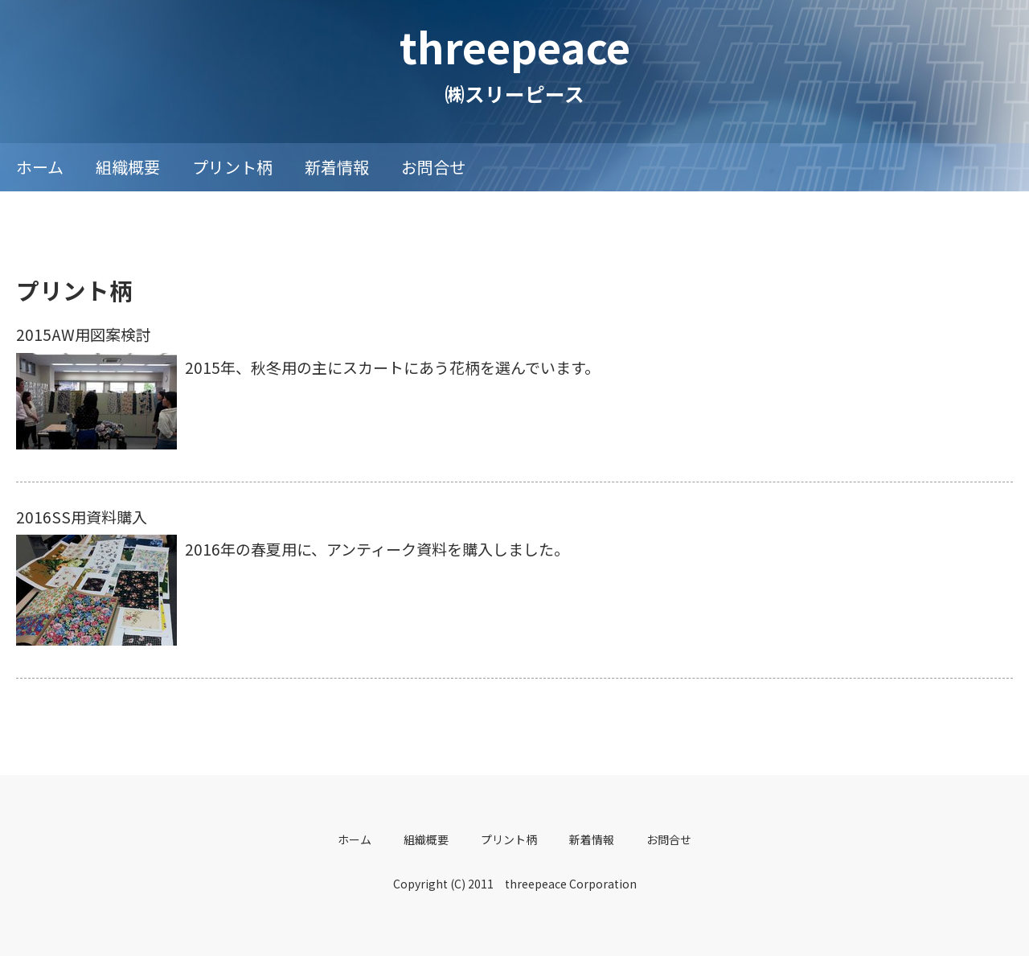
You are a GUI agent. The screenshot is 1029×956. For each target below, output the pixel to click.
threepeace (515, 46)
